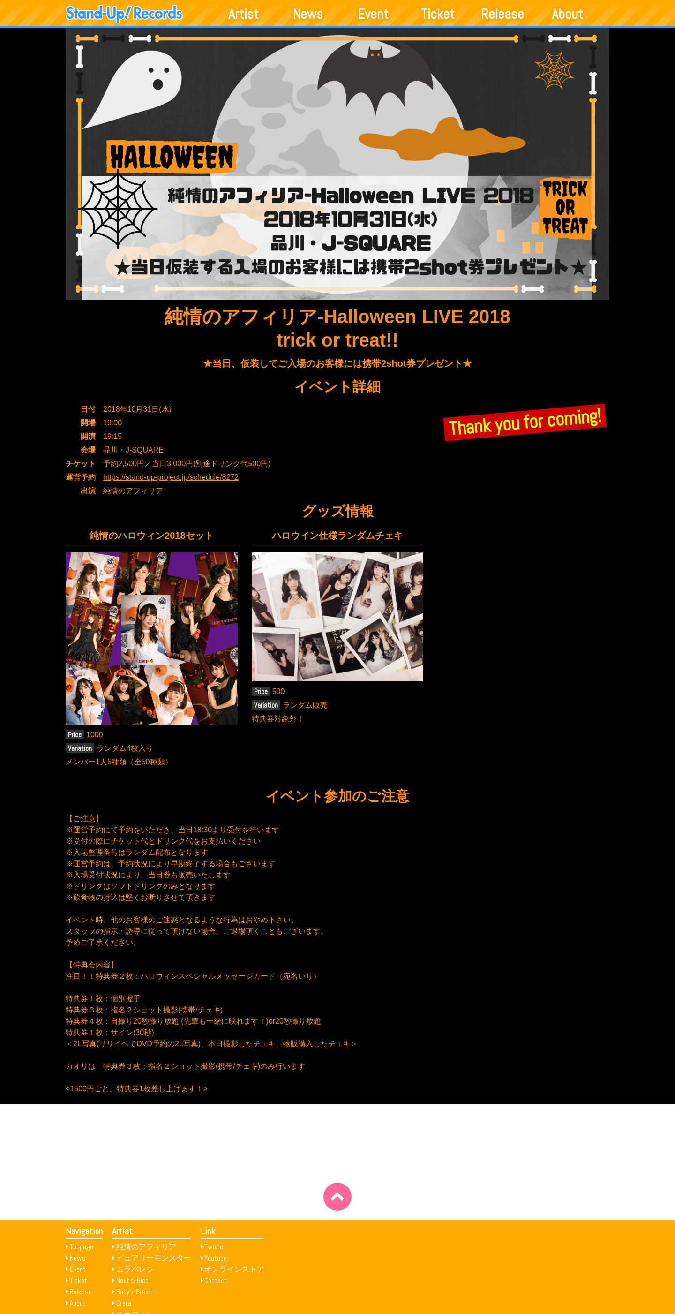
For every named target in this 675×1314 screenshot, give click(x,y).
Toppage (81, 1247)
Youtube (215, 1258)
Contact (215, 1280)
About (567, 14)
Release (502, 14)
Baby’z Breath (135, 1292)
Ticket (438, 14)
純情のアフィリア (146, 1247)
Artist (243, 14)
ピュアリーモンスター (153, 1258)
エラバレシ (135, 1269)
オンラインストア (234, 1269)
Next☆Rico (132, 1280)
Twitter (214, 1247)
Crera (123, 1303)
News (308, 14)
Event (373, 14)
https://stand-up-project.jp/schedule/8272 (171, 477)
